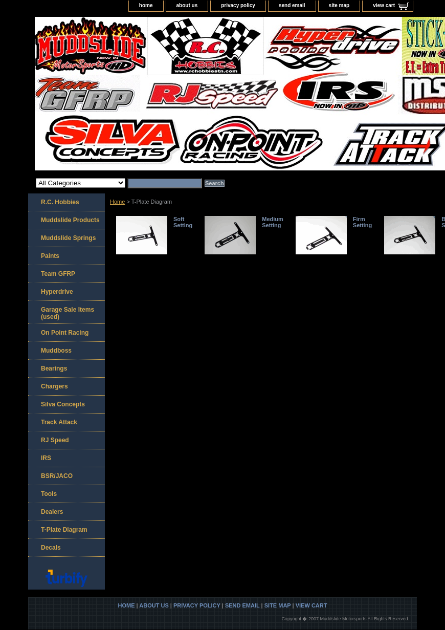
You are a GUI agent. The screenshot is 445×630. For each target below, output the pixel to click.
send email (292, 5)
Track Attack (59, 422)
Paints (50, 255)
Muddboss (56, 350)
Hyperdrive (57, 291)
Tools (49, 493)
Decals (51, 547)
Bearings (54, 368)
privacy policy (238, 5)
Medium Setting (272, 222)
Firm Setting (362, 222)
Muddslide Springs (68, 238)
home (146, 5)
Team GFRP (58, 273)
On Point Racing (64, 332)
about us (187, 5)
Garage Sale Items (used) (67, 313)
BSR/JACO (57, 476)
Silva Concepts (63, 404)
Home (117, 202)
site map (339, 5)
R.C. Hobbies (60, 202)
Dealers (52, 511)
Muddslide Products (70, 220)
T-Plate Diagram (64, 529)
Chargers (54, 386)
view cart (384, 5)
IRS (46, 458)
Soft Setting (182, 222)
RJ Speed (55, 440)
